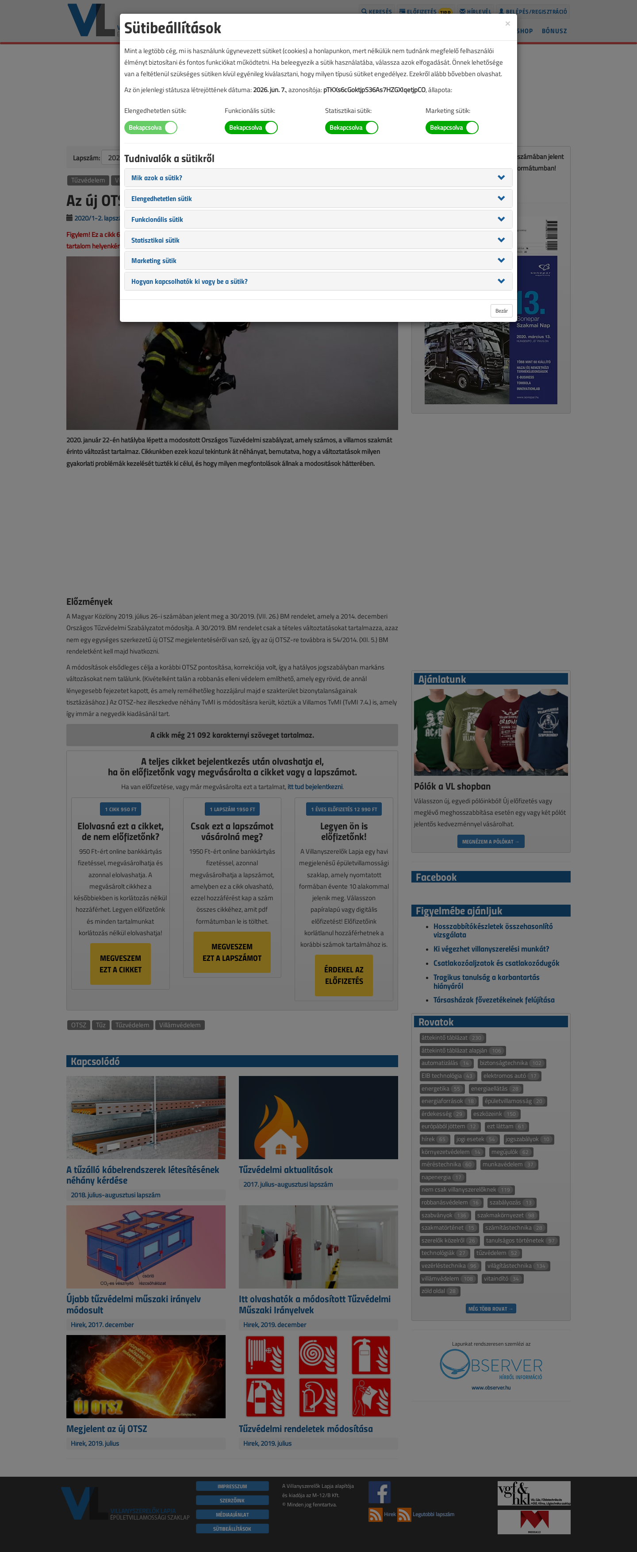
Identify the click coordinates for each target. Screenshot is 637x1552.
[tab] (318, 177)
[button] (156, 177)
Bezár (501, 310)
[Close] (507, 22)
